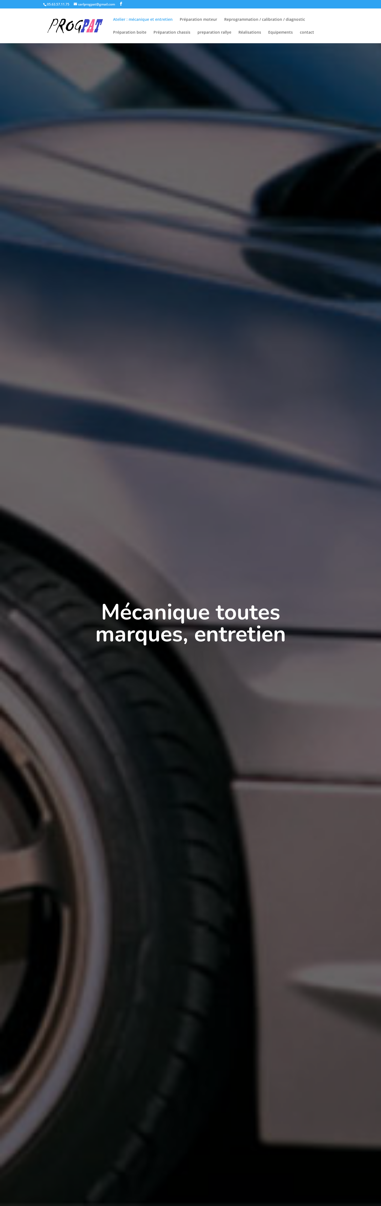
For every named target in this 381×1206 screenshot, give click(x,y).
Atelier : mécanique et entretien (143, 20)
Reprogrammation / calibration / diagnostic (264, 20)
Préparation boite (129, 32)
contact (307, 32)
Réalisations (249, 32)
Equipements (280, 32)
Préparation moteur (198, 20)
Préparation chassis (171, 32)
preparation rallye (214, 32)
